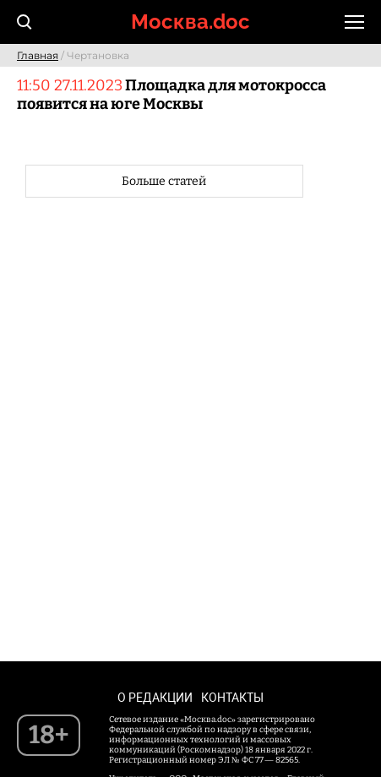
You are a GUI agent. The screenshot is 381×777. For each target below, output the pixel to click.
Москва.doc (190, 21)
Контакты (232, 697)
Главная (37, 55)
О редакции (155, 697)
